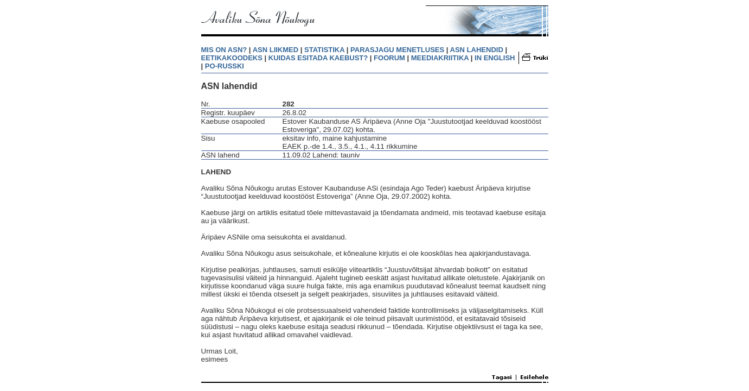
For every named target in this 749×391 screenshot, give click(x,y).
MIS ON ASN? (224, 50)
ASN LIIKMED (276, 50)
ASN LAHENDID (476, 50)
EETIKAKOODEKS (232, 58)
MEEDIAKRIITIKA (440, 58)
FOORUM (389, 58)
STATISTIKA (324, 50)
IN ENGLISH (495, 58)
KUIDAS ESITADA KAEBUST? (318, 58)
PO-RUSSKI (224, 66)
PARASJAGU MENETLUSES (397, 50)
